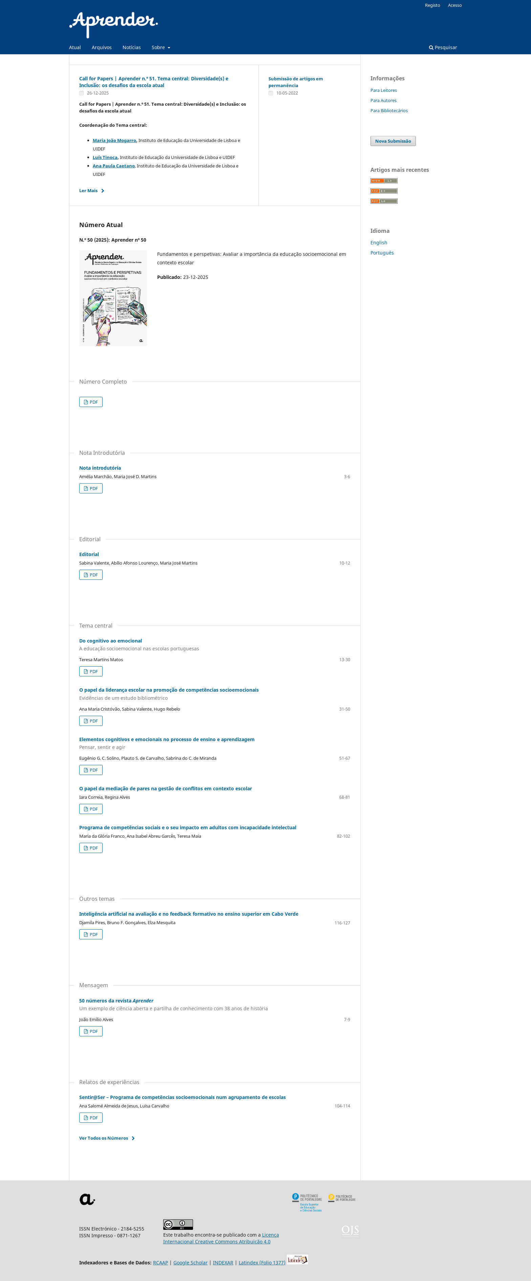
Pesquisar (443, 47)
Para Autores (383, 100)
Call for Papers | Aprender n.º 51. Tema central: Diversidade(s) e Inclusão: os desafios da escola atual (153, 81)
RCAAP (160, 1262)
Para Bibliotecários (389, 110)
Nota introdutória (100, 468)
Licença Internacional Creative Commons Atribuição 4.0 (221, 1238)
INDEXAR (223, 1262)
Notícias (132, 47)
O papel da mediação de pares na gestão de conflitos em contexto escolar (165, 788)
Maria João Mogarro (114, 140)
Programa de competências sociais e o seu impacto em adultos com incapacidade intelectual (187, 827)
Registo (432, 5)
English (378, 242)
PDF (93, 402)
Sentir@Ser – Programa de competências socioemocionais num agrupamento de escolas (182, 1097)
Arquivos (102, 47)
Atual (75, 47)
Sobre (159, 47)
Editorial (89, 554)
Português (382, 252)
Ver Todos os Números (103, 1138)
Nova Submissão (393, 141)
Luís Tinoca (105, 157)
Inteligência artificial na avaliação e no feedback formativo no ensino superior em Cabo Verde (188, 914)
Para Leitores (383, 90)
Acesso (455, 5)
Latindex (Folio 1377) (262, 1262)
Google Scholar (190, 1262)
